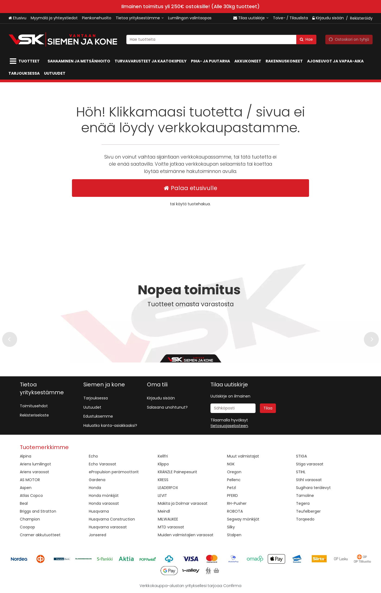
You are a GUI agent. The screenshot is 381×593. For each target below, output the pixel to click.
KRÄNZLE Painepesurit (177, 472)
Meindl (164, 511)
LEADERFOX (168, 487)
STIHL (301, 472)
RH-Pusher (237, 503)
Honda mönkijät (104, 495)
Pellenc (234, 479)
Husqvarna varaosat (108, 527)
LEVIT (162, 495)
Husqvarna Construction (112, 519)
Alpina (25, 456)
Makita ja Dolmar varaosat (182, 503)
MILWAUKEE (168, 519)
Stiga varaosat (309, 464)
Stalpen (234, 535)
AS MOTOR (30, 479)
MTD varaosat (171, 527)
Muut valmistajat (243, 456)
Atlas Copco (31, 495)
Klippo (163, 464)
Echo (93, 456)
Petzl (231, 487)
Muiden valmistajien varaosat (185, 535)
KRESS (163, 479)
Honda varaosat (104, 503)
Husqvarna (99, 511)
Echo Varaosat (102, 464)
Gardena (97, 479)
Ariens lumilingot (35, 464)
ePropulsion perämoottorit (114, 472)
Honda (95, 487)
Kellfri (163, 456)
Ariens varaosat (34, 472)
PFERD (232, 495)
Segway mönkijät (243, 519)
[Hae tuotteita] (221, 39)
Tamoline (305, 495)
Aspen (26, 487)
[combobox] (221, 39)
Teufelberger (308, 511)
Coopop (27, 527)
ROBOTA (235, 511)
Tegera (303, 503)
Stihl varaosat (309, 479)
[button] (229, 425)
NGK (231, 464)
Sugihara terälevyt (313, 487)
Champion (30, 519)
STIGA (301, 456)
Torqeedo (305, 519)
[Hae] (306, 39)
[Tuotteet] (25, 61)
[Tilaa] (268, 408)
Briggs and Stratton (38, 511)
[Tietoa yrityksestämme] (140, 18)
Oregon (234, 472)
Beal (24, 503)
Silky (231, 527)
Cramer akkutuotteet (40, 535)
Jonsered (97, 535)
